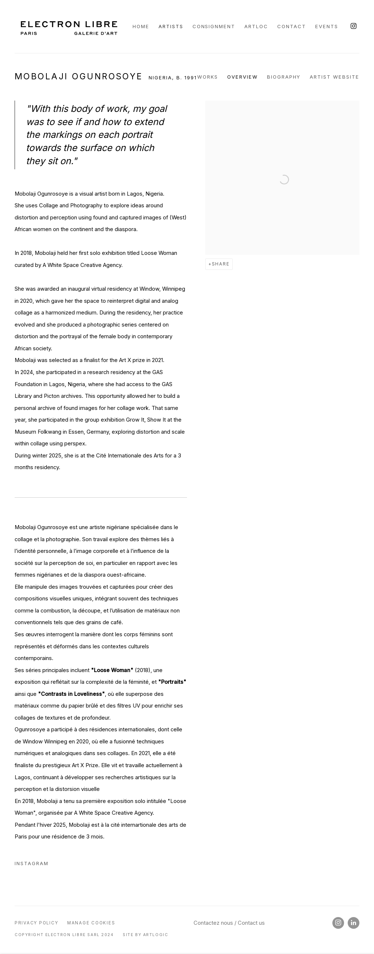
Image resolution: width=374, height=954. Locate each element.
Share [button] (221, 264)
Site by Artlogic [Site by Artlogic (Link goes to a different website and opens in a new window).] (145, 934)
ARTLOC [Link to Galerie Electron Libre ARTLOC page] (256, 26)
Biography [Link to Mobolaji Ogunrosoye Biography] (284, 77)
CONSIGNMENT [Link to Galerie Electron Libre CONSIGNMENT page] (214, 26)
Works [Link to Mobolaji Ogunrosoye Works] (207, 77)
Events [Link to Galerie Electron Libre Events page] (326, 26)
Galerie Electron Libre (70, 26)
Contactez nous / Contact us (229, 923)
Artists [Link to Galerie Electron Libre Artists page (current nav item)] (171, 26)
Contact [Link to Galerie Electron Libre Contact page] (291, 26)
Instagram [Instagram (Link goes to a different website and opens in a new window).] (32, 863)
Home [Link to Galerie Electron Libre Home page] (141, 26)
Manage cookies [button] (91, 922)
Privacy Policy (36, 922)
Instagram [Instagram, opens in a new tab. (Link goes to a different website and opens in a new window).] (353, 26)
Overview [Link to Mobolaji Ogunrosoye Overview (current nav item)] (242, 77)
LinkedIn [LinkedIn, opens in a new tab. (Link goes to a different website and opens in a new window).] (353, 923)
